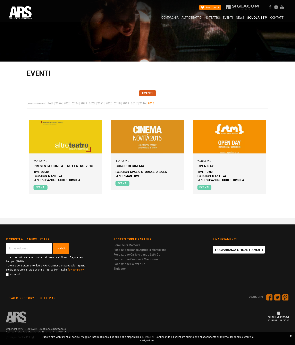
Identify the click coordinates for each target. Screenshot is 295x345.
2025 (67, 103)
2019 (117, 103)
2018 (126, 103)
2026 (58, 103)
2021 (100, 103)
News (233, 19)
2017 (134, 103)
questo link (148, 336)
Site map (48, 298)
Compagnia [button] (153, 19)
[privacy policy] (76, 269)
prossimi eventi (36, 103)
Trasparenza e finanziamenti (239, 249)
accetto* (13, 274)
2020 (109, 103)
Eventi (218, 19)
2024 (75, 103)
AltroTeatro (177, 19)
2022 (92, 103)
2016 (142, 103)
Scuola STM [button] (252, 19)
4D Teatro (200, 19)
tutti (50, 103)
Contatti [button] (275, 19)
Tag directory (21, 298)
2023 (84, 103)
